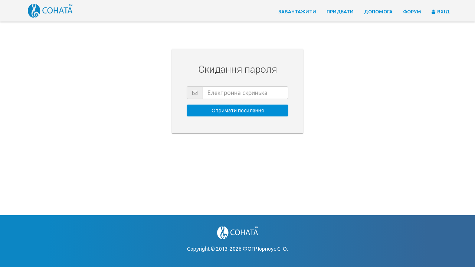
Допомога (378, 11)
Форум (412, 11)
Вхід (440, 11)
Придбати (340, 11)
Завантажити (297, 11)
